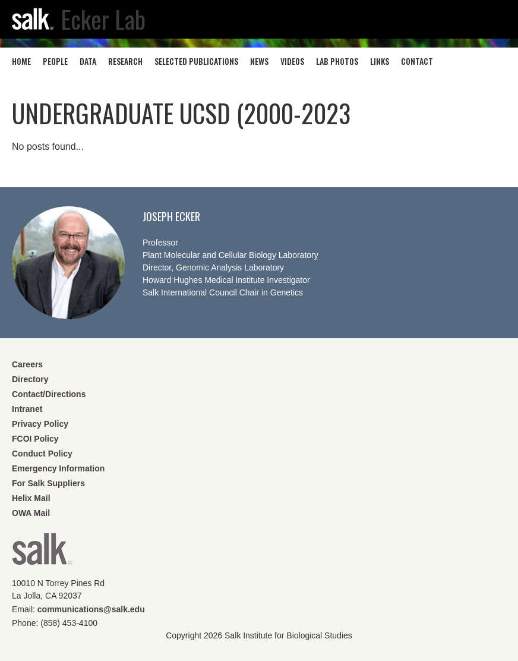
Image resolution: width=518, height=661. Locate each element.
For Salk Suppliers (48, 483)
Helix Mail (31, 498)
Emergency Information (58, 468)
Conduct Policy (42, 453)
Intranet (27, 409)
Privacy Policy (40, 424)
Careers (27, 364)
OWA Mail (31, 513)
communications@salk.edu (91, 609)
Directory (30, 379)
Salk (42, 553)
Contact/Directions (49, 394)
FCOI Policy (35, 438)
